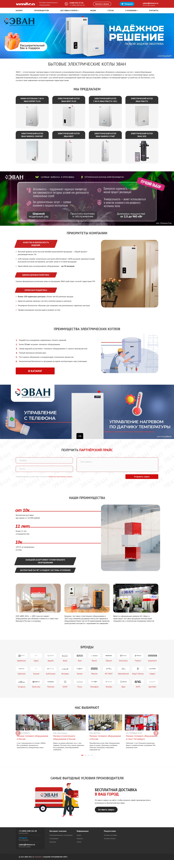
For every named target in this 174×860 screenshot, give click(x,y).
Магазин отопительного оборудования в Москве (64, 738)
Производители (41, 10)
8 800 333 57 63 (76, 3)
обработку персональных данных (60, 477)
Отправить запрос (142, 476)
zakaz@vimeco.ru (150, 3)
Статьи (110, 10)
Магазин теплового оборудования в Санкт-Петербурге (137, 739)
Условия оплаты (110, 838)
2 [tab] (85, 756)
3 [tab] (89, 756)
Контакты (153, 10)
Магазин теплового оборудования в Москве (28, 738)
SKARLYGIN (37, 857)
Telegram (127, 4)
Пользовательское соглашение (61, 835)
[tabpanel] (33, 732)
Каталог (19, 10)
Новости (80, 838)
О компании (54, 838)
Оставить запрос (106, 810)
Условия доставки (110, 835)
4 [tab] (92, 756)
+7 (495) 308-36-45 (77, 5)
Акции (93, 10)
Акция (79, 835)
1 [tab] (82, 756)
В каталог (32, 371)
